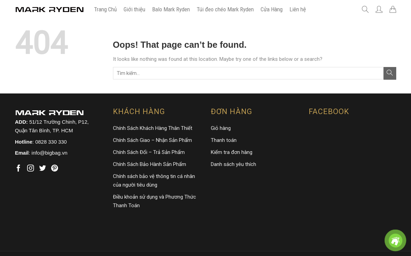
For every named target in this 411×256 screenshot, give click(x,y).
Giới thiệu (134, 9)
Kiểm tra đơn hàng (231, 152)
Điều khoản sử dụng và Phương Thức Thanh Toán (154, 201)
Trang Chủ (105, 9)
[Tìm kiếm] (365, 9)
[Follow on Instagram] (30, 168)
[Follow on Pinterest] (54, 168)
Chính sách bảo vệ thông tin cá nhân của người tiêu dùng (154, 180)
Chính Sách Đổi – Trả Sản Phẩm (149, 152)
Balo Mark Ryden (171, 9)
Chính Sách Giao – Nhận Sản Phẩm (152, 140)
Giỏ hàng (221, 128)
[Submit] (390, 73)
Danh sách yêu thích (233, 164)
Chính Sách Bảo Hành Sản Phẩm (149, 164)
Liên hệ (297, 9)
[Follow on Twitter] (42, 168)
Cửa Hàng (272, 9)
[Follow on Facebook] (18, 168)
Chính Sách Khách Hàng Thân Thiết (152, 128)
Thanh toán (224, 140)
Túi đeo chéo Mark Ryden (225, 9)
